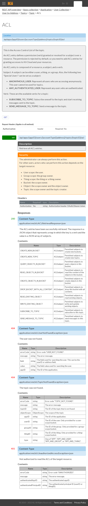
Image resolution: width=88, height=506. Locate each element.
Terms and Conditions (63, 503)
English (63, 4)
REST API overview (11, 9)
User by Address (10, 13)
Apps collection (30, 9)
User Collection (61, 9)
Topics (23, 13)
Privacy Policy (80, 503)
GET (5, 117)
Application (46, 9)
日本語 (67, 4)
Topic (32, 13)
